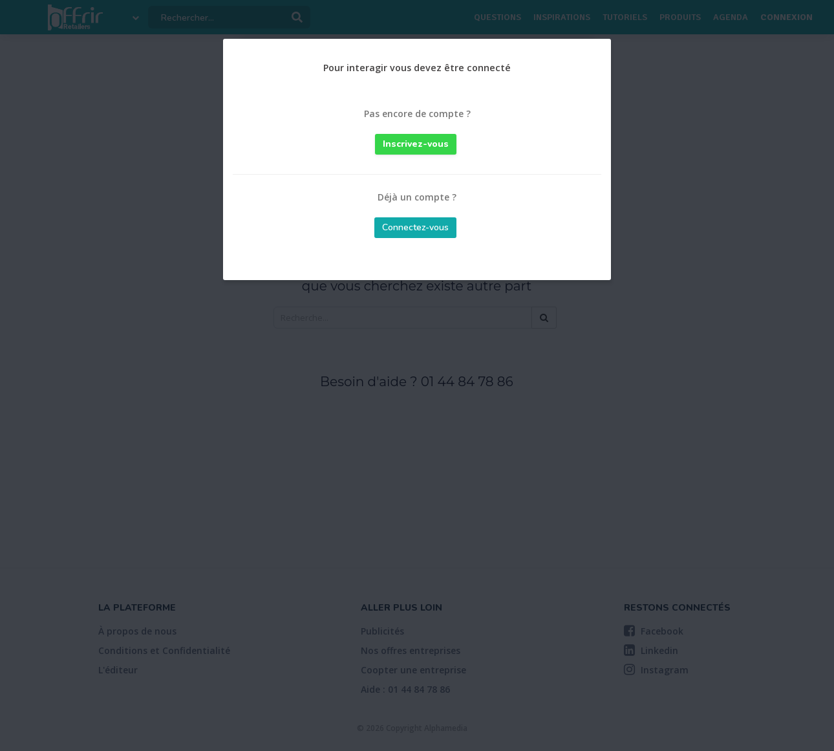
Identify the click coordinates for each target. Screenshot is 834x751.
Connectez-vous (415, 227)
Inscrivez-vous (416, 144)
